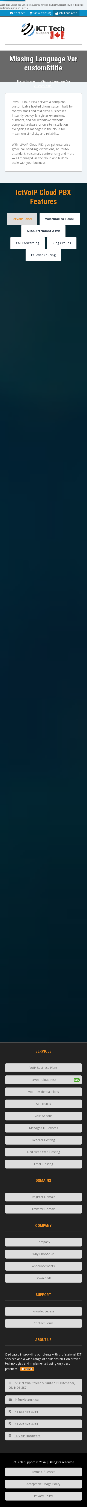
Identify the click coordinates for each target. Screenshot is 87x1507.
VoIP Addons (43, 1116)
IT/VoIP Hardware (24, 1436)
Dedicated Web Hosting (43, 1152)
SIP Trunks (43, 1104)
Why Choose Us (43, 1254)
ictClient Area (66, 13)
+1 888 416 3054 (23, 1412)
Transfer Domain (43, 1209)
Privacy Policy (43, 1496)
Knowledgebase (43, 1311)
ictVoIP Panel (22, 219)
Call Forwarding (27, 243)
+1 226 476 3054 (23, 1424)
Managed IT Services (43, 1128)
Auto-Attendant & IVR (43, 231)
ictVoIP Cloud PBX (43, 1080)
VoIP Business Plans (43, 1068)
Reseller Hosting (43, 1140)
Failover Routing (43, 255)
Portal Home (26, 81)
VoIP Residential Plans (43, 1092)
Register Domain (43, 1197)
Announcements (43, 1266)
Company (43, 1242)
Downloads (43, 1278)
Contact (17, 13)
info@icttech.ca (24, 1400)
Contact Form (43, 1323)
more (27, 1369)
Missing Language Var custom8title (52, 83)
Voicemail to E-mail (60, 219)
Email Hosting (43, 1164)
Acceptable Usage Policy (43, 1484)
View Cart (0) (40, 13)
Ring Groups (62, 243)
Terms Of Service (43, 1472)
